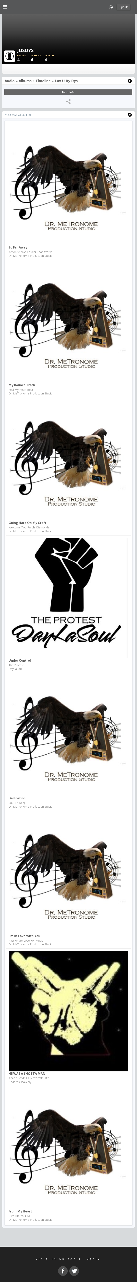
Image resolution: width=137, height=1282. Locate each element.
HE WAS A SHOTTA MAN (27, 1073)
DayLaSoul (15, 669)
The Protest (16, 665)
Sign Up (123, 7)
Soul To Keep (17, 803)
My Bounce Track (22, 385)
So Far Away (18, 247)
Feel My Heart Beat (21, 390)
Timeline (43, 80)
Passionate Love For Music (26, 940)
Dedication (17, 798)
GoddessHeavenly (20, 1082)
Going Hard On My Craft (28, 523)
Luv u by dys (66, 80)
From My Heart (20, 1211)
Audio (10, 80)
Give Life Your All (19, 1216)
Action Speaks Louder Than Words (30, 252)
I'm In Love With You (24, 936)
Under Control (20, 660)
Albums (25, 80)
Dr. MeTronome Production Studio (31, 256)
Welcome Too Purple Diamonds (29, 527)
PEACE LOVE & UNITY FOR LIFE (29, 1078)
